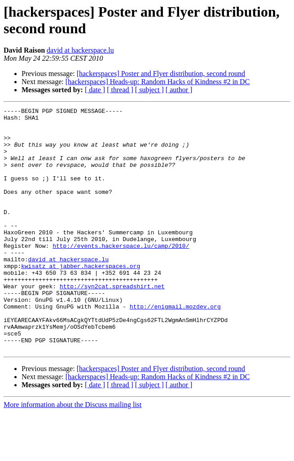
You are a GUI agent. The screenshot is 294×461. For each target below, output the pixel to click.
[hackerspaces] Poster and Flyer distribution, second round (161, 73)
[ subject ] (149, 90)
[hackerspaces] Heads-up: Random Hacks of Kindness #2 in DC (158, 81)
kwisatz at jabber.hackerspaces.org (80, 298)
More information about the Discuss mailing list (73, 453)
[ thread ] (120, 90)
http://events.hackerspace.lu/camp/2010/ (121, 274)
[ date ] (95, 90)
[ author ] (179, 90)
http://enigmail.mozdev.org (175, 347)
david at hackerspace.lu (80, 50)
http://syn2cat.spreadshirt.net (112, 322)
